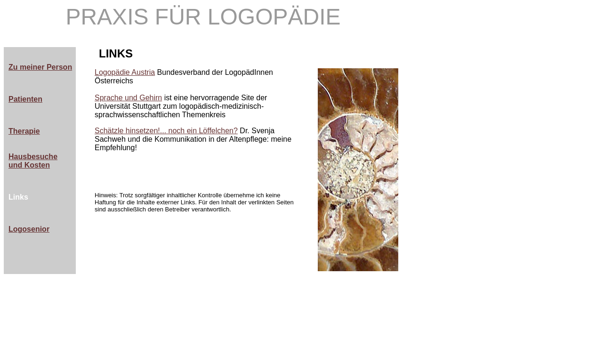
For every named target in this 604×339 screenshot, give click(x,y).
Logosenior (28, 229)
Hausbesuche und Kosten (32, 161)
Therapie (24, 131)
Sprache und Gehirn (128, 98)
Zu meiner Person (40, 67)
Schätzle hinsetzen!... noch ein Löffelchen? (166, 131)
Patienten (25, 99)
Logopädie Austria (125, 72)
